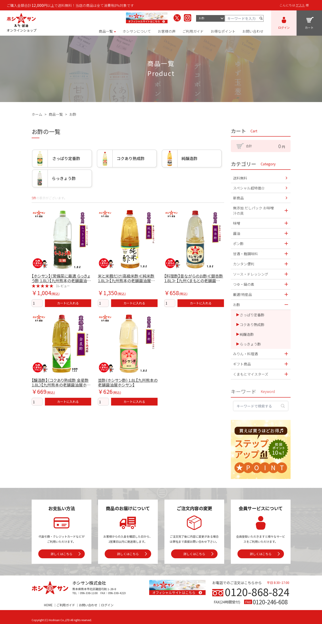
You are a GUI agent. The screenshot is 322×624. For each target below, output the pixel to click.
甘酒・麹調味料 (245, 253)
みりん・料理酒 (245, 353)
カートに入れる (68, 303)
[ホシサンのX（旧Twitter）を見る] (177, 17)
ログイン (107, 605)
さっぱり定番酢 (252, 314)
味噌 (236, 223)
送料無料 (240, 178)
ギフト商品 (242, 364)
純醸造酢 (247, 334)
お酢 (72, 114)
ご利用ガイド (65, 605)
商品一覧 (56, 114)
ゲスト (300, 5)
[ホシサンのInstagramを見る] (187, 17)
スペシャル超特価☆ (249, 188)
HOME (48, 605)
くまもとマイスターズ (250, 374)
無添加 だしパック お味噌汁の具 (253, 210)
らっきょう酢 (250, 344)
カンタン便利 (243, 264)
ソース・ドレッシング (250, 274)
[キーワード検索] (244, 18)
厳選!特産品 (242, 294)
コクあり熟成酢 (252, 324)
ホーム (37, 114)
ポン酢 (238, 243)
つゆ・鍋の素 (243, 284)
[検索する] (261, 18)
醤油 (236, 233)
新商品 (238, 198)
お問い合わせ (88, 605)
